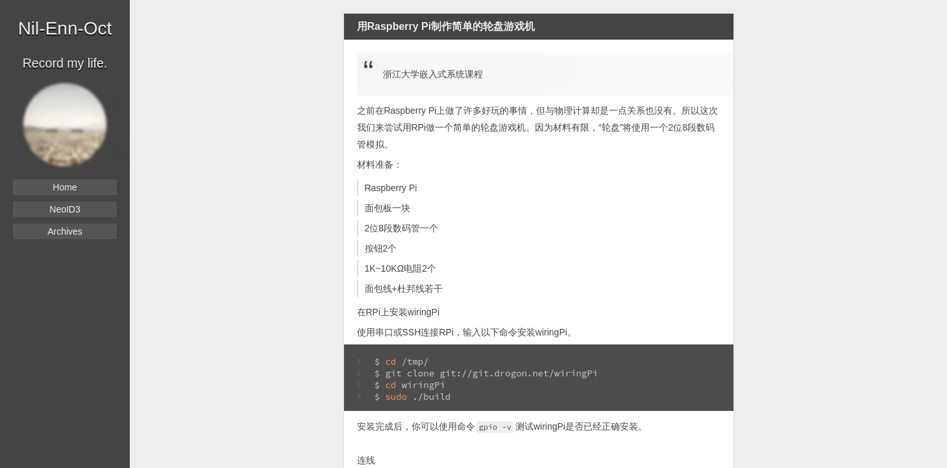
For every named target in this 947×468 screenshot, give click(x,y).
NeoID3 (64, 209)
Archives (64, 231)
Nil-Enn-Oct (65, 28)
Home (65, 187)
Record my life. (65, 63)
